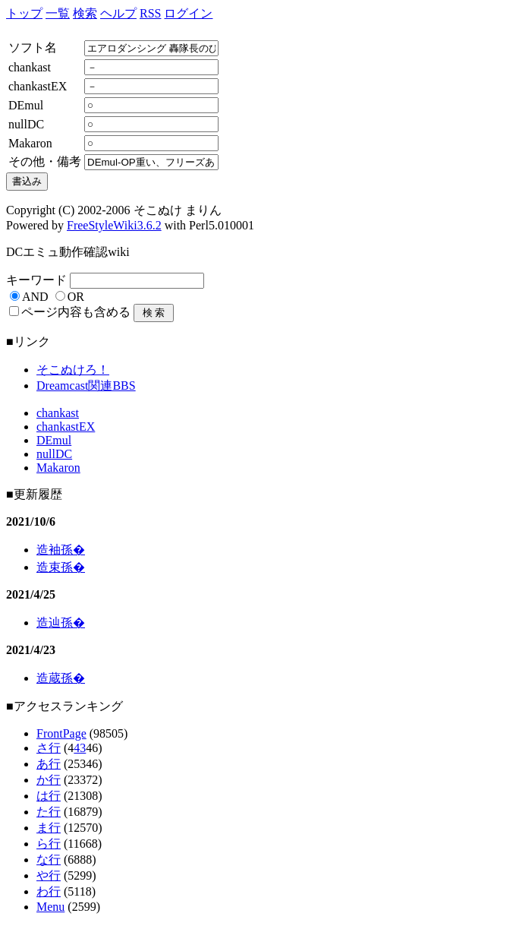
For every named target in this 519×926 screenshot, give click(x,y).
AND (35, 296)
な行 (48, 859)
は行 (48, 795)
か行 (48, 779)
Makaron (58, 467)
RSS (150, 13)
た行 (48, 811)
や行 (48, 875)
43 (80, 747)
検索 (85, 13)
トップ (24, 13)
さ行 (48, 747)
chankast (57, 412)
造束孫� (60, 567)
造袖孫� (60, 549)
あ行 (48, 763)
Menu (50, 906)
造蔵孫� (60, 678)
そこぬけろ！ (72, 369)
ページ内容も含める (76, 311)
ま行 (48, 827)
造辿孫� (60, 622)
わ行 (48, 891)
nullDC (54, 453)
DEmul (53, 440)
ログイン (188, 13)
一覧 (58, 13)
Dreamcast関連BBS (86, 385)
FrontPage (61, 733)
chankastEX (65, 426)
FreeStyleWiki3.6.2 (114, 225)
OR (76, 296)
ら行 (48, 843)
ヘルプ (118, 13)
